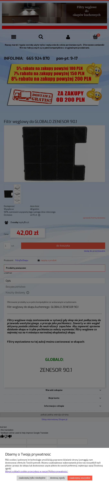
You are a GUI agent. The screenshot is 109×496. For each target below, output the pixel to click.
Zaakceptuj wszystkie (79, 478)
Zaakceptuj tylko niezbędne (32, 478)
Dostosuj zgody (57, 478)
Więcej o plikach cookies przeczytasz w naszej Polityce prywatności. (36, 471)
